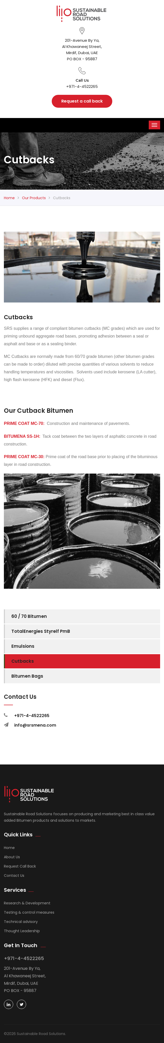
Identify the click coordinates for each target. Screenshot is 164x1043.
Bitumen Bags (27, 676)
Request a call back (82, 101)
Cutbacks (22, 661)
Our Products (34, 197)
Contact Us (14, 875)
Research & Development (27, 903)
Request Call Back (20, 866)
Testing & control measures (29, 912)
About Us (12, 857)
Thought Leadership (22, 930)
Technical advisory (21, 921)
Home (9, 197)
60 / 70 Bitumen (29, 616)
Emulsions (22, 646)
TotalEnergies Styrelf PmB (40, 631)
